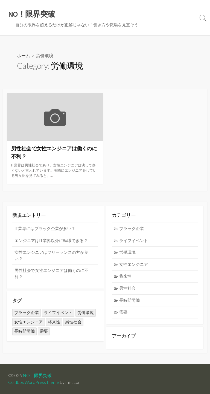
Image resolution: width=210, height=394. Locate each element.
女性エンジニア (133, 264)
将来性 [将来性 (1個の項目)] (54, 321)
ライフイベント (133, 240)
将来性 (125, 276)
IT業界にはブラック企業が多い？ (44, 228)
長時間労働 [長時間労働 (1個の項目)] (24, 331)
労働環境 (127, 252)
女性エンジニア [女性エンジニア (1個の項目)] (28, 321)
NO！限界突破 (37, 375)
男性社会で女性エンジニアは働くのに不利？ (51, 273)
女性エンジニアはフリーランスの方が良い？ (51, 255)
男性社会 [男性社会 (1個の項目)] (73, 321)
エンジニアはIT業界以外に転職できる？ (51, 240)
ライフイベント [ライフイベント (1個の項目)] (58, 312)
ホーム (23, 55)
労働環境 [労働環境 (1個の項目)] (85, 312)
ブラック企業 (131, 228)
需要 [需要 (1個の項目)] (44, 331)
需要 (123, 312)
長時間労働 (129, 300)
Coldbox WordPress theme (33, 382)
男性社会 (127, 288)
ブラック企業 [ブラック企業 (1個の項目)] (26, 312)
